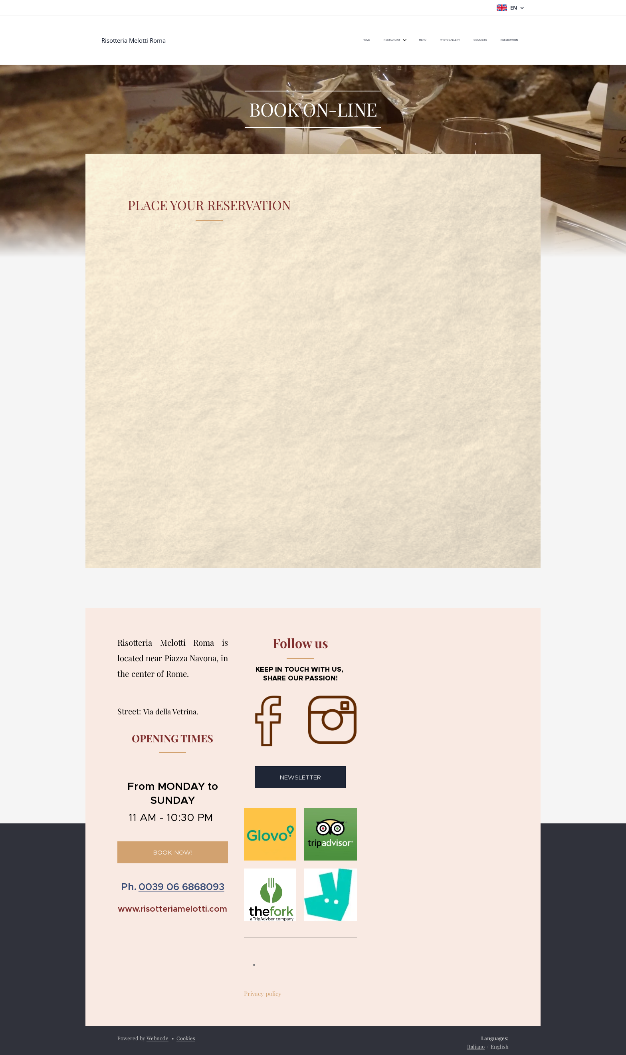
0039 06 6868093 (181, 887)
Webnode (157, 1038)
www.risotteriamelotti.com (172, 908)
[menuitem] (445, 40)
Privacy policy (262, 993)
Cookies (185, 1038)
